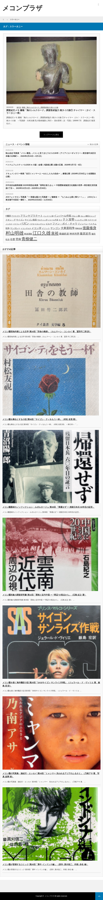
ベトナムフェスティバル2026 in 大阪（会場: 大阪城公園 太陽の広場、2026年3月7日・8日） (44, 165)
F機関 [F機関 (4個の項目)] (8, 216)
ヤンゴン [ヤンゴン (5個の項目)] (55, 228)
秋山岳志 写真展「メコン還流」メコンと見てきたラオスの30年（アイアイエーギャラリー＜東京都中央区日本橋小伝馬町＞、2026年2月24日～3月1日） (51, 154)
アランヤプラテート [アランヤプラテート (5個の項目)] (31, 215)
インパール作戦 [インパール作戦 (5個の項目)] (62, 215)
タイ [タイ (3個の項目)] (60, 220)
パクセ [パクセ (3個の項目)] (32, 224)
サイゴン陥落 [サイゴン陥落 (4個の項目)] (31, 220)
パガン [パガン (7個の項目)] (24, 223)
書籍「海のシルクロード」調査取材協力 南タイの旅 (40, 107)
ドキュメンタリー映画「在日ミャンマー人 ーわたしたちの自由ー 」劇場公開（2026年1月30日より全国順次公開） (51, 175)
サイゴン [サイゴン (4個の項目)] (20, 220)
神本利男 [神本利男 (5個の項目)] (74, 233)
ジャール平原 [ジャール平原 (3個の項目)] (53, 220)
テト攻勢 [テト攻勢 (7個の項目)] (68, 219)
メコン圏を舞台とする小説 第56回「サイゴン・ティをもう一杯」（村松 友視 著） (39, 419)
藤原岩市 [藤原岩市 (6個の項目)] (85, 233)
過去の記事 (94, 144)
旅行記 (19, 107)
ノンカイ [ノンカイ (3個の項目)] (9, 224)
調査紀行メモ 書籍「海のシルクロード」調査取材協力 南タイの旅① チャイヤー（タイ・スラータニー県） (50, 111)
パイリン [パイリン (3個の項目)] (16, 224)
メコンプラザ (49, 896)
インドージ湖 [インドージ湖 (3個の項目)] (48, 216)
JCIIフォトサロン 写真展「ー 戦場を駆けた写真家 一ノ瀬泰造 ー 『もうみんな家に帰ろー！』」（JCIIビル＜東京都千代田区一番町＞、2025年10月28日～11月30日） (51, 198)
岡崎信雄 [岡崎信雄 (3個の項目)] (78, 228)
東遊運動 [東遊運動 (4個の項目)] (28, 234)
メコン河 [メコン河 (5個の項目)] (36, 228)
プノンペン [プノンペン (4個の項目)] (83, 224)
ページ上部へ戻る (99, 896)
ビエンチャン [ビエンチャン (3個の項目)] (40, 224)
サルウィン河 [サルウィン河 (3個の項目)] (42, 220)
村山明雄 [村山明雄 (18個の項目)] (15, 233)
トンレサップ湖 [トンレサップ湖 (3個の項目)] (81, 220)
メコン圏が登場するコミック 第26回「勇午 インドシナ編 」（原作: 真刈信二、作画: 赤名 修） (45, 864)
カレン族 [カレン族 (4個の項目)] (76, 216)
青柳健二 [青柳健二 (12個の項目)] (29, 239)
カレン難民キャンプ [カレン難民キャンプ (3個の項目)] (88, 216)
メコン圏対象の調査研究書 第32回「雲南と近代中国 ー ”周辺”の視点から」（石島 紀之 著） (44, 595)
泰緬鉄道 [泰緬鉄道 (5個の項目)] (64, 233)
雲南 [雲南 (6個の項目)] (18, 239)
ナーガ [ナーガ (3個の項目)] (93, 220)
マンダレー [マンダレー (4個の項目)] (15, 228)
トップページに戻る (51, 135)
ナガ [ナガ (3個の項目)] (89, 220)
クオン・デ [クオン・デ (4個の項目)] (11, 220)
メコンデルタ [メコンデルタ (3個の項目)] (26, 228)
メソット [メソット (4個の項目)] (46, 228)
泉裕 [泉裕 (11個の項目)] (55, 233)
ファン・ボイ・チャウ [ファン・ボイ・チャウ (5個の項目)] (64, 223)
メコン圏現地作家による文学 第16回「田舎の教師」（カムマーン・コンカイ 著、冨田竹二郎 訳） (46, 331)
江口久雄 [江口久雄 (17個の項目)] (42, 233)
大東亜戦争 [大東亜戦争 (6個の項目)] (68, 228)
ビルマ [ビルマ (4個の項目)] (49, 224)
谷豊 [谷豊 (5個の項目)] (12, 239)
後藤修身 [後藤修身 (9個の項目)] (89, 228)
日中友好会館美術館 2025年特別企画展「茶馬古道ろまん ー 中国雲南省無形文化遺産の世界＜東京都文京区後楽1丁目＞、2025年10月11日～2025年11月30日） (51, 186)
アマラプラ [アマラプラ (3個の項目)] (15, 216)
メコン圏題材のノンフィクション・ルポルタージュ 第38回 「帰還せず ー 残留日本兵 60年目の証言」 (48, 507)
